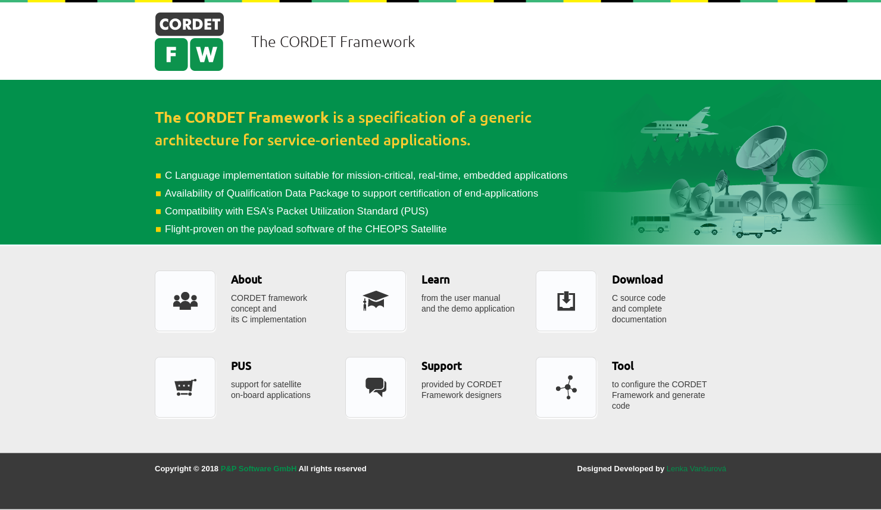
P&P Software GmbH (259, 468)
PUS (241, 366)
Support (441, 366)
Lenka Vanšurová (696, 468)
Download (637, 280)
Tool (622, 366)
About (246, 280)
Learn (435, 280)
